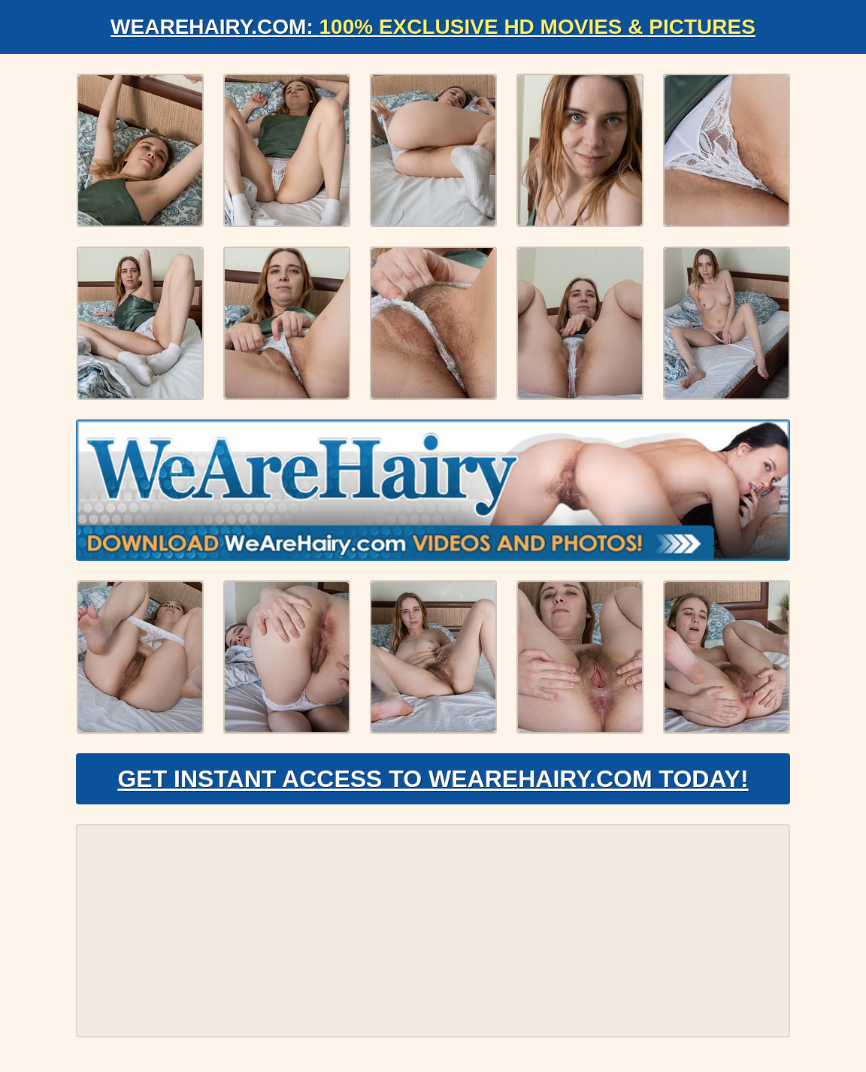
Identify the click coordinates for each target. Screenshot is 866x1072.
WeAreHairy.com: (433, 26)
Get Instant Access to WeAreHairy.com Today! (432, 778)
